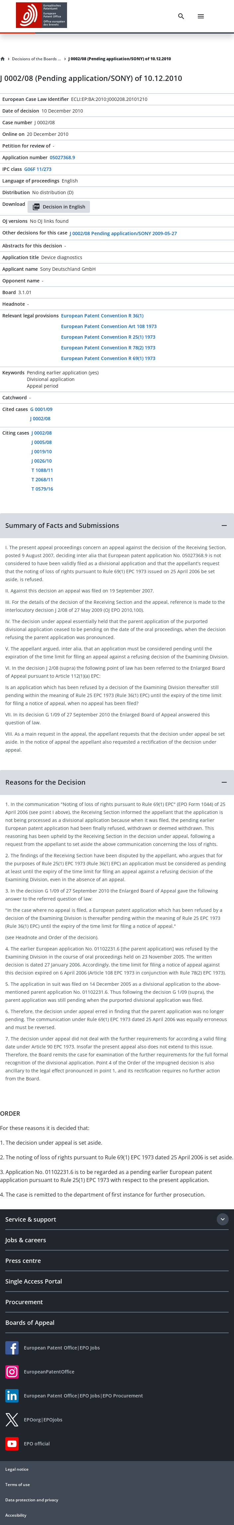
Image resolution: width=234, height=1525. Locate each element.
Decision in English (58, 207)
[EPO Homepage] (41, 16)
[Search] (181, 16)
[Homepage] (2, 59)
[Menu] (201, 16)
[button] (117, 525)
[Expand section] (223, 1219)
